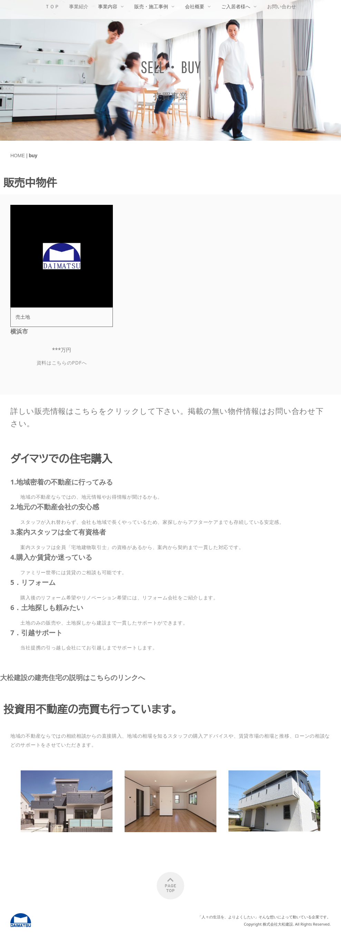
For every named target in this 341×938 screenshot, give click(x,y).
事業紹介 (78, 6)
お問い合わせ (281, 6)
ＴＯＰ (52, 6)
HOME (17, 155)
